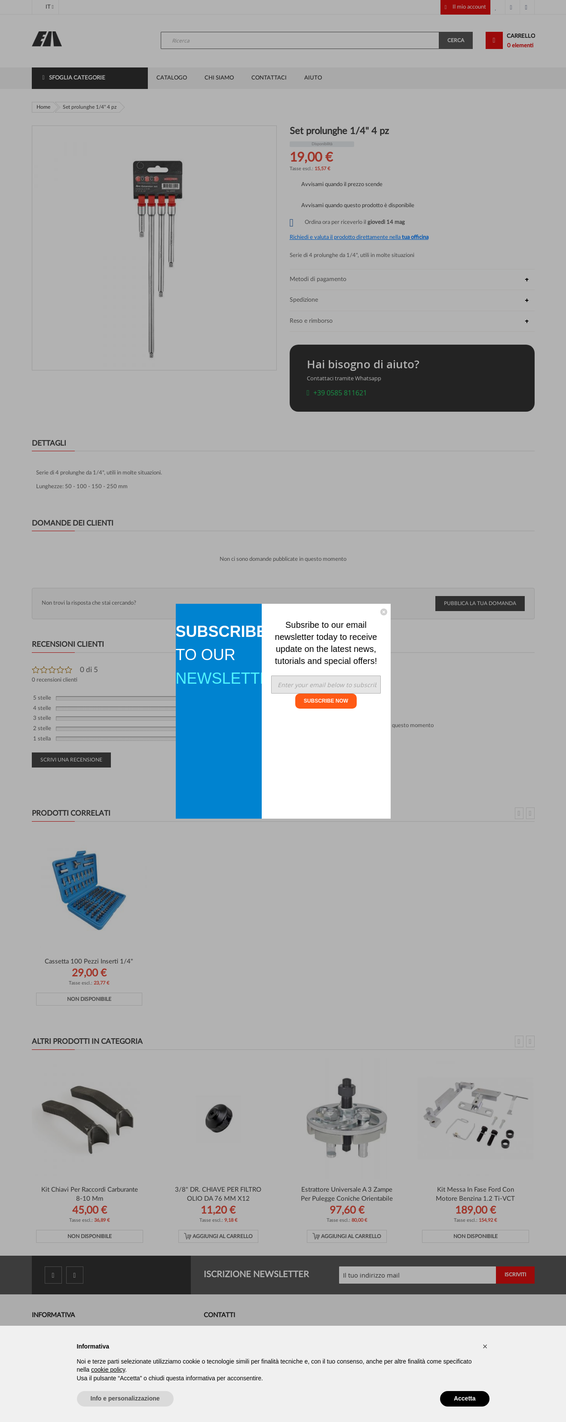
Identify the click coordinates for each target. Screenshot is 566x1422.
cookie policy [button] (108, 1369)
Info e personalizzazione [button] (125, 1398)
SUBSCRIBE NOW (326, 701)
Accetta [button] (465, 1398)
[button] (485, 1346)
